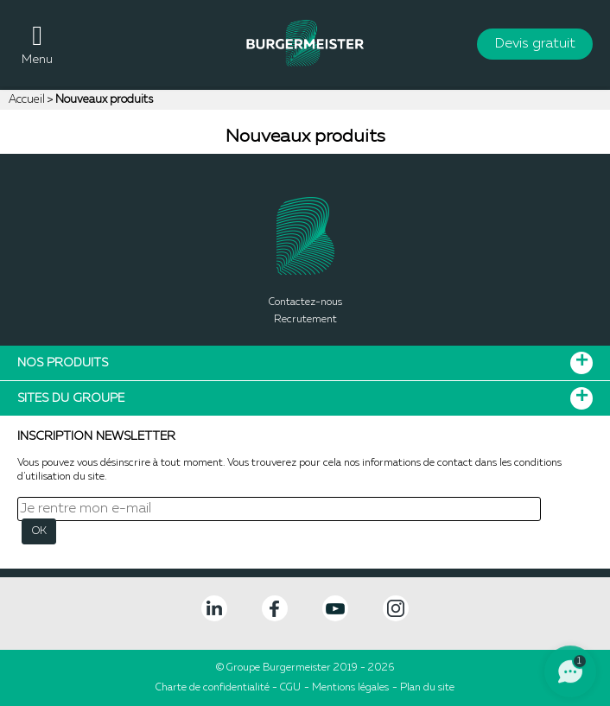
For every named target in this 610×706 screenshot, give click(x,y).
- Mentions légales (346, 688)
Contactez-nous (305, 302)
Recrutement (305, 320)
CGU (290, 688)
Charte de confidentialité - (218, 688)
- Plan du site (423, 688)
